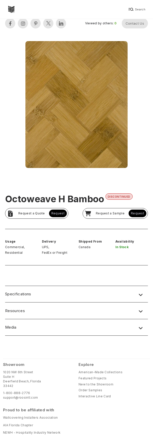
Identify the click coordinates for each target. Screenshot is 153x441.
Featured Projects (92, 378)
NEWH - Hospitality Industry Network (31, 432)
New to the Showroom (96, 384)
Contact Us (135, 23)
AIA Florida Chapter (18, 425)
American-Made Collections (101, 372)
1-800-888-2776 (16, 393)
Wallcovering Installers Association (30, 417)
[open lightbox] (76, 105)
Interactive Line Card (95, 396)
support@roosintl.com (20, 397)
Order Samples (90, 390)
